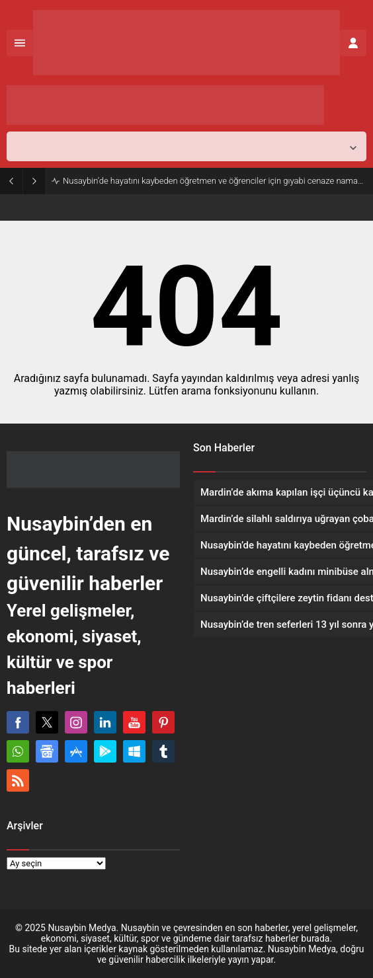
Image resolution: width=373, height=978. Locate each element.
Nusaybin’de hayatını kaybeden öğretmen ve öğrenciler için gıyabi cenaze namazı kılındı (214, 181)
